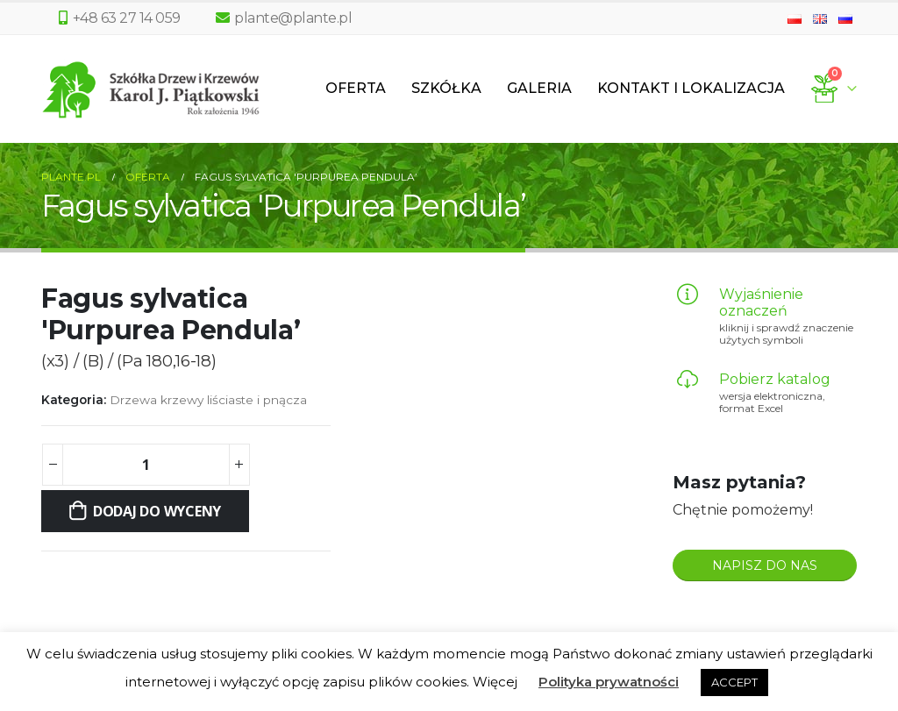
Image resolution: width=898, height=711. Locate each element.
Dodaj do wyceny (157, 511)
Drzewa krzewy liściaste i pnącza (208, 400)
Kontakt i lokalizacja (691, 88)
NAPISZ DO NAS (764, 565)
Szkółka (446, 88)
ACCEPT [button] (734, 682)
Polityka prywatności (608, 681)
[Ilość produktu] (145, 465)
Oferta (355, 88)
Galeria (539, 88)
